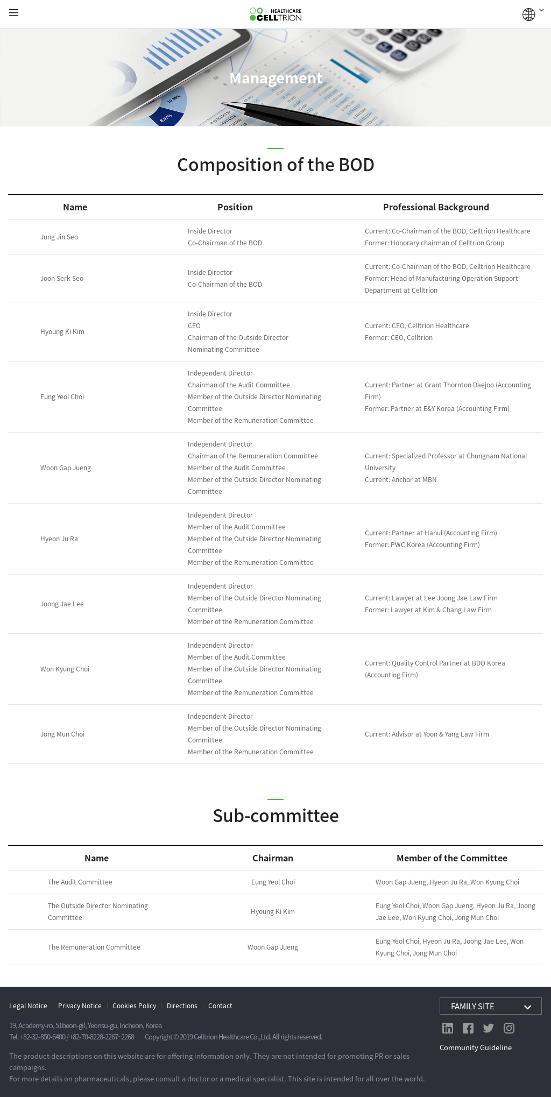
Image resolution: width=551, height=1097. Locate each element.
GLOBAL (533, 14)
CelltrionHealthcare (275, 15)
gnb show (13, 13)
